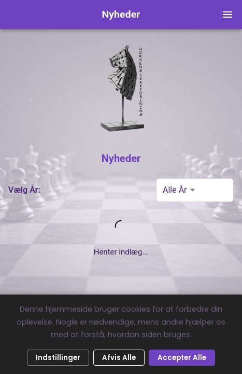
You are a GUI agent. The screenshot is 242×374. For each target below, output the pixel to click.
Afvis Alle (119, 358)
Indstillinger (58, 358)
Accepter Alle (182, 358)
